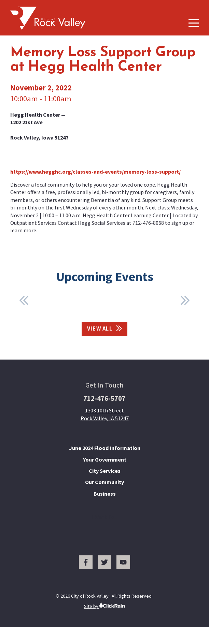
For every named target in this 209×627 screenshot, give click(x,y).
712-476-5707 (104, 398)
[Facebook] (86, 562)
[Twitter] (104, 562)
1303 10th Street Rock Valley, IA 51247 (105, 414)
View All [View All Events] (104, 328)
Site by (104, 605)
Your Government (104, 459)
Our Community (104, 482)
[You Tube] (123, 562)
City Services (105, 470)
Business (105, 493)
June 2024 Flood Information (104, 447)
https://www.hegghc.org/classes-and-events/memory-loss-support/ (95, 171)
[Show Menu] (194, 23)
